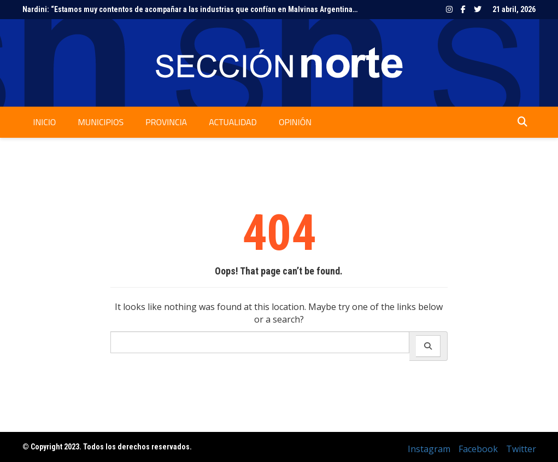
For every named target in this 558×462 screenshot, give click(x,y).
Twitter (477, 9)
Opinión (295, 121)
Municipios (101, 121)
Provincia (166, 121)
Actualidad (233, 121)
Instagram (449, 9)
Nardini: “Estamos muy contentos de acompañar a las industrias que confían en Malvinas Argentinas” (191, 9)
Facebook (463, 9)
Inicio (44, 121)
